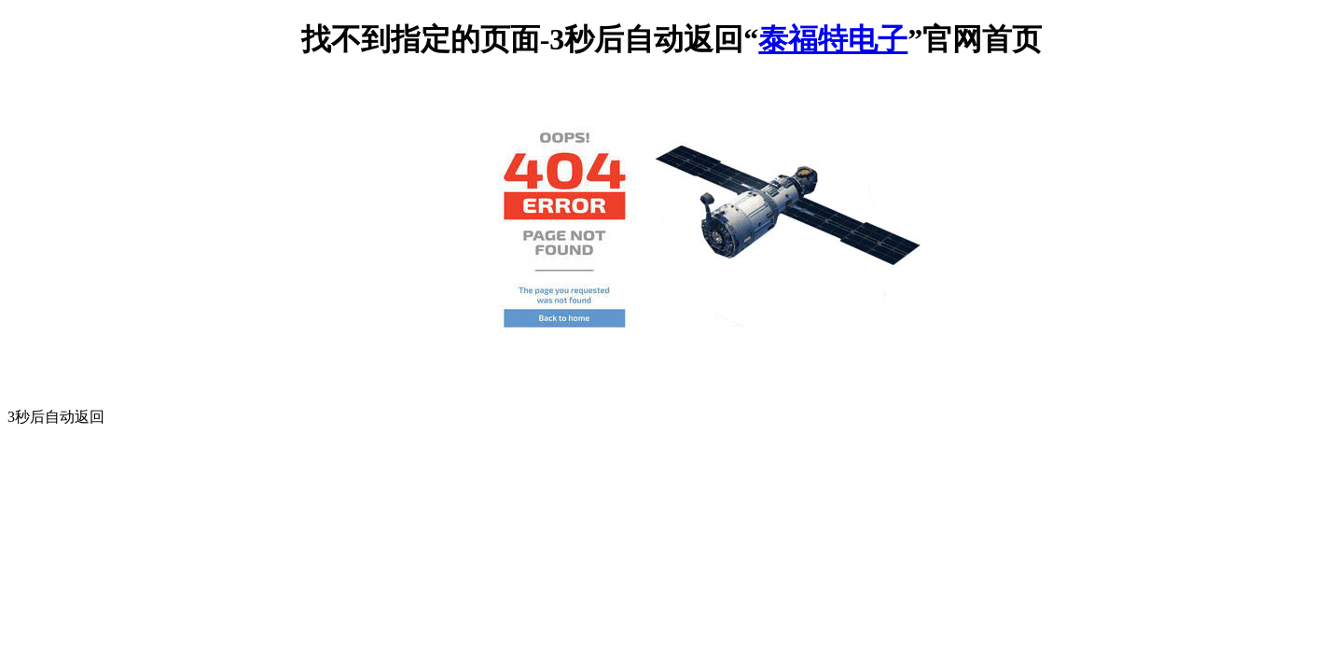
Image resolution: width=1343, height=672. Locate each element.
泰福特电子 (832, 39)
